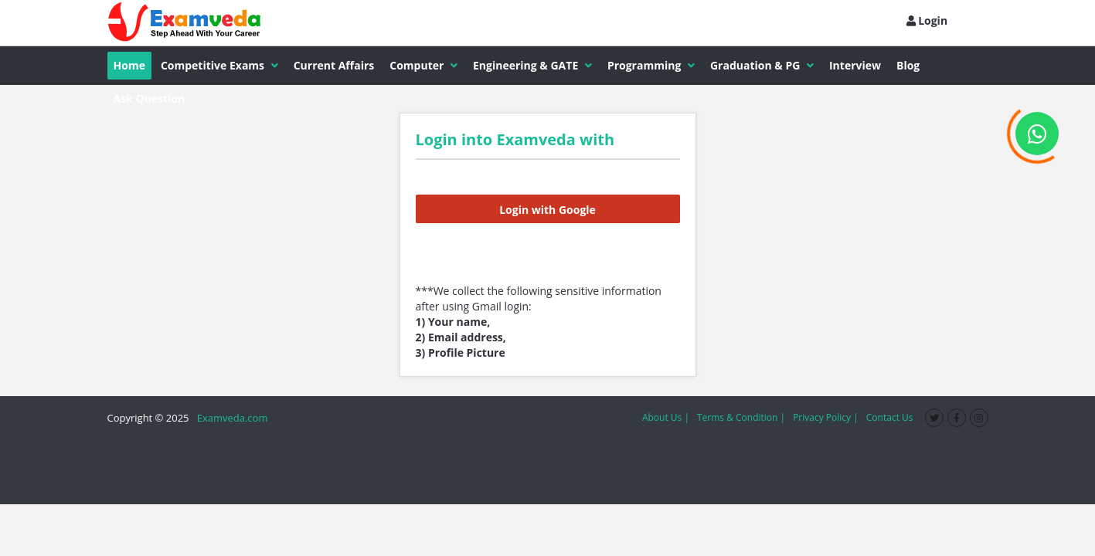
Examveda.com (230, 418)
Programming (651, 65)
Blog (908, 65)
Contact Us (889, 417)
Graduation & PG (762, 65)
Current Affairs (334, 65)
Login (927, 20)
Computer (423, 65)
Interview (855, 65)
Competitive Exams (219, 65)
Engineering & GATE (532, 65)
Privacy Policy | (826, 417)
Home (129, 65)
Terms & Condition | (741, 417)
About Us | (665, 417)
